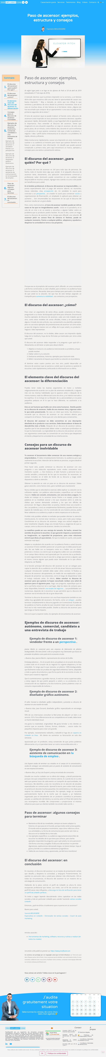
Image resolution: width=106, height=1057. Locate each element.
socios (77, 194)
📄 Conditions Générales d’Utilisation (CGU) (85, 1039)
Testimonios (70, 2)
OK (42, 1053)
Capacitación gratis (48, 2)
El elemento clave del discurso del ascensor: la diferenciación (12, 105)
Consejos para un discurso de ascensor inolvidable (11, 116)
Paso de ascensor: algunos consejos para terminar (11, 146)
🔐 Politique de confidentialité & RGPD (85, 1035)
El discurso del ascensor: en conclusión (12, 158)
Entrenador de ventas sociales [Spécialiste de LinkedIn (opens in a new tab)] (56, 916)
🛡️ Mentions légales (84, 1032)
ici (63, 1037)
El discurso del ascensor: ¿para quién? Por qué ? (12, 87)
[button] (98, 2)
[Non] (103, 1052)
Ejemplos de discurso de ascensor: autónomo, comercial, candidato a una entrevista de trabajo (12, 130)
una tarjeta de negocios (54, 588)
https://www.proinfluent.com (60, 951)
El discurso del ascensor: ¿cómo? (12, 95)
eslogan (71, 600)
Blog (78, 2)
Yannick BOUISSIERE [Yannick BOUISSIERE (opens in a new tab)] (32, 913)
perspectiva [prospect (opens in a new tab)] (40, 194)
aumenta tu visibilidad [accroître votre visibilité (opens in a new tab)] (44, 296)
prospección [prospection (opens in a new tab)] (48, 191)
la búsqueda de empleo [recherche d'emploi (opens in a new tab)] (52, 754)
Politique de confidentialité (57, 1053)
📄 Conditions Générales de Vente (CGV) (85, 1043)
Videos (84, 2)
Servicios (60, 2)
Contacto (92, 2)
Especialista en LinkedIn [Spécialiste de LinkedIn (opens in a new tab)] (34, 916)
